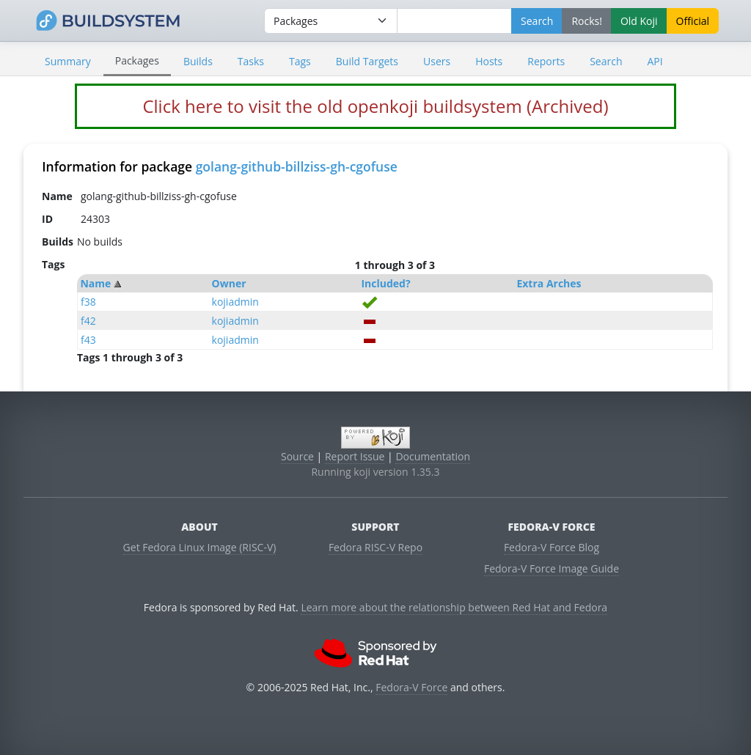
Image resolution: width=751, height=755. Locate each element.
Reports (546, 61)
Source (297, 456)
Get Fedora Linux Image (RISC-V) (199, 547)
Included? (385, 283)
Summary (68, 61)
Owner (229, 283)
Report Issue (355, 456)
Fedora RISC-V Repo (375, 547)
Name (95, 283)
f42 (88, 321)
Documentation (432, 456)
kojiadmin (235, 302)
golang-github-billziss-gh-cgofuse (297, 166)
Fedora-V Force (411, 687)
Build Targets (367, 61)
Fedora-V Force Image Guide (551, 568)
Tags (300, 61)
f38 (88, 302)
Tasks (251, 61)
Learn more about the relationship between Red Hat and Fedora (454, 607)
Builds (198, 61)
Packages (137, 60)
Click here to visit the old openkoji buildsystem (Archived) (375, 106)
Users (436, 61)
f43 (88, 340)
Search (606, 61)
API (654, 61)
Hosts (488, 61)
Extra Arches (548, 283)
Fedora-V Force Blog (551, 547)
